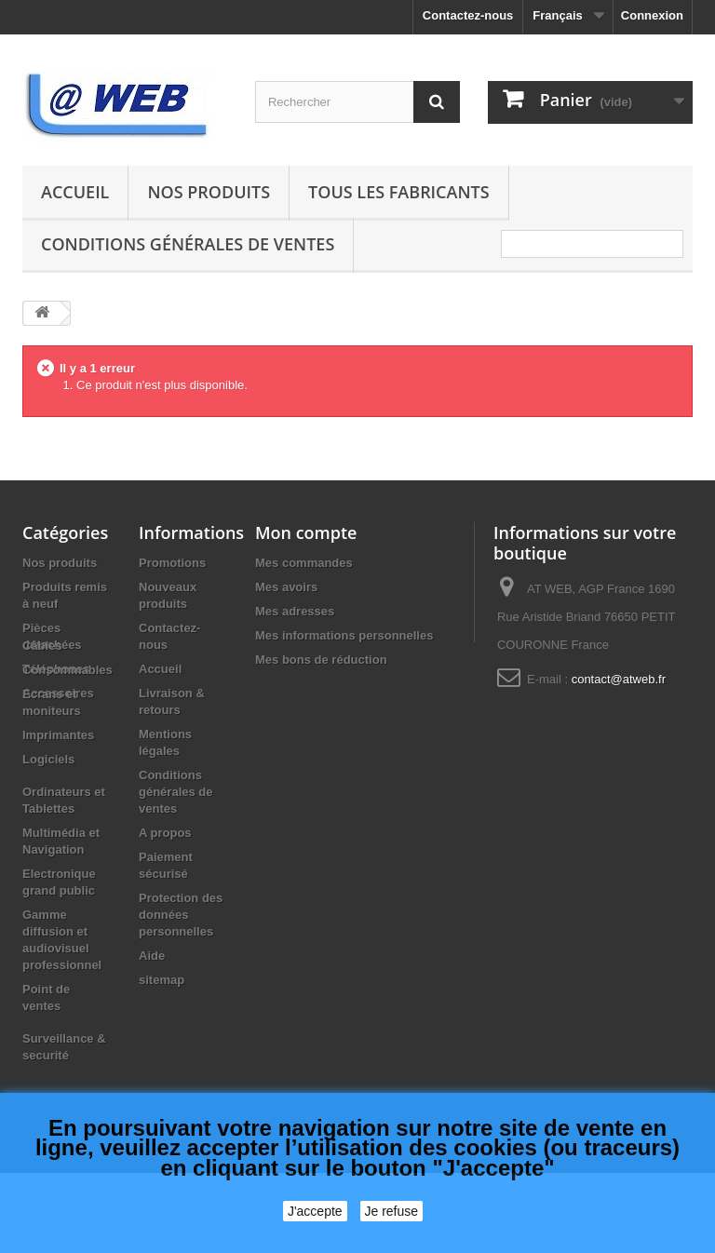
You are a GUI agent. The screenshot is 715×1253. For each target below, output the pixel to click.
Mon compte (306, 532)
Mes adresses (294, 611)
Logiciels (48, 839)
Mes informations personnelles (344, 635)
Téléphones (55, 669)
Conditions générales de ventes (187, 244)
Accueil (75, 192)
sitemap (161, 980)
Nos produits (208, 192)
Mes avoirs (286, 587)
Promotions (172, 563)
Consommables (67, 750)
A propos (165, 833)
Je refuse (392, 1211)
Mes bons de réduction (321, 660)
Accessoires (58, 693)
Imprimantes (58, 815)
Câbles (42, 726)
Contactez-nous (468, 15)
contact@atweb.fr (619, 679)
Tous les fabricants (399, 192)
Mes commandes (304, 563)
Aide (152, 956)
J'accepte (315, 1211)
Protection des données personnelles (181, 914)
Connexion (652, 15)
